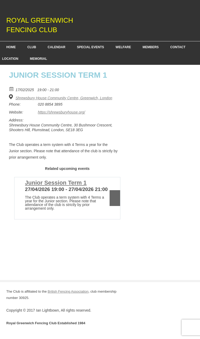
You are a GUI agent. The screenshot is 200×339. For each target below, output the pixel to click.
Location (10, 59)
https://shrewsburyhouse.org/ (61, 112)
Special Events (90, 47)
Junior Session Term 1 (55, 182)
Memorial (38, 59)
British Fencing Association (68, 291)
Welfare (123, 47)
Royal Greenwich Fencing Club (39, 25)
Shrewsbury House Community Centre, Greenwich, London (64, 98)
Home (11, 47)
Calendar (56, 47)
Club (31, 47)
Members (150, 47)
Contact (178, 47)
